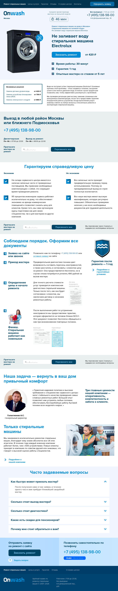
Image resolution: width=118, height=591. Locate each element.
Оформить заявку (102, 4)
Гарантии (44, 4)
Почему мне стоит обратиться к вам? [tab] (59, 529)
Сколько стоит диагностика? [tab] (59, 511)
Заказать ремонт (66, 54)
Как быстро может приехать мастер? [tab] (59, 481)
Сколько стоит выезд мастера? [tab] (59, 502)
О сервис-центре (65, 4)
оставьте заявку (40, 256)
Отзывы (53, 4)
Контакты (77, 4)
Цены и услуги (33, 4)
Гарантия (45, 570)
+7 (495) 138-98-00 (100, 15)
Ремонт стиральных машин (15, 4)
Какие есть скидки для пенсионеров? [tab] (59, 520)
